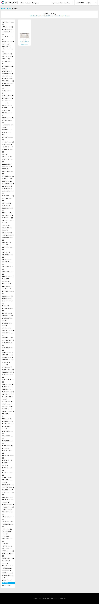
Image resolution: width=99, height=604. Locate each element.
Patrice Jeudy (6, 8)
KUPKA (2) (7, 313)
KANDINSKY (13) (8, 292)
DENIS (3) (7, 186)
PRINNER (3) (7, 445)
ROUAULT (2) (7, 474)
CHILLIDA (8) (7, 138)
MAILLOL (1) (8, 372)
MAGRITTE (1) (8, 369)
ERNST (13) (6, 213)
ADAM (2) (8, 23)
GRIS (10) (6, 252)
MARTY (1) (7, 389)
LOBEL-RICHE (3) (6, 363)
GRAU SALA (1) (7, 248)
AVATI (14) (7, 54)
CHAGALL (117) (6, 133)
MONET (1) (7, 409)
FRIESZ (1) (7, 232)
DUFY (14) (6, 203)
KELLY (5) (7, 296)
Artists (22, 3)
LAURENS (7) (7, 338)
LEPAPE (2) (7, 357)
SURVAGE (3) (8, 504)
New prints (35, 3)
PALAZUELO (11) (7, 415)
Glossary (61, 598)
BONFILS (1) (7, 78)
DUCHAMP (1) (7, 200)
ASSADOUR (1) (6, 46)
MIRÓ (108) (7, 404)
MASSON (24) (8, 391)
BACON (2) (7, 56)
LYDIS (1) (7, 367)
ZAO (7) (6, 585)
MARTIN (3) (7, 387)
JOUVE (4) (6, 288)
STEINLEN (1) (8, 501)
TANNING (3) (7, 513)
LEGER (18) (7, 352)
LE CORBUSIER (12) (8, 340)
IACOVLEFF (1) (5, 280)
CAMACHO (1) (8, 117)
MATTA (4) (7, 401)
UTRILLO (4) (8, 551)
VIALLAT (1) (7, 565)
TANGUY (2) (7, 509)
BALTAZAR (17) (7, 62)
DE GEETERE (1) (7, 160)
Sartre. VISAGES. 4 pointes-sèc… (24, 42)
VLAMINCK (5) (7, 577)
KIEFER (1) (7, 298)
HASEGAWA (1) (7, 268)
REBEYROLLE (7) (7, 452)
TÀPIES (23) (7, 521)
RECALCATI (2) (8, 457)
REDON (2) (7, 460)
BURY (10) (6, 110)
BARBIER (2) (7, 66)
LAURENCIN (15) (7, 334)
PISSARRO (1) (7, 432)
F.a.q (65, 598)
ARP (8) (5, 44)
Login (88, 2)
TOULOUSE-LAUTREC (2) (7, 539)
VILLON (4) (7, 573)
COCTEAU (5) (7, 147)
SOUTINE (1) (7, 490)
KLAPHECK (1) (7, 302)
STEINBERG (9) (7, 497)
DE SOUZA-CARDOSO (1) (7, 171)
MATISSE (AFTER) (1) (7, 398)
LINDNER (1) (7, 360)
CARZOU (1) (7, 130)
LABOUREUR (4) (7, 319)
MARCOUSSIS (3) (8, 381)
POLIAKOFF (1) (7, 437)
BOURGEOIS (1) (8, 87)
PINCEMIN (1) (7, 427)
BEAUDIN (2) (7, 73)
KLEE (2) (5, 306)
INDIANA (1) (7, 286)
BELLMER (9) (7, 76)
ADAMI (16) (7, 27)
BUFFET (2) (7, 108)
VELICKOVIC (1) (6, 562)
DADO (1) (5, 154)
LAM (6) (6, 328)
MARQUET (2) (8, 384)
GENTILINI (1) (7, 239)
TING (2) (7, 529)
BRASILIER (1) (8, 95)
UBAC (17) (6, 548)
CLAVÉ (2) (7, 144)
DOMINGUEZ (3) (8, 192)
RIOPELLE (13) (7, 469)
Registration (80, 2)
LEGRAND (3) (7, 355)
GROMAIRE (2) (7, 256)
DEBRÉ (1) (7, 178)
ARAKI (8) (8, 41)
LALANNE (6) (7, 324)
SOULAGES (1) (8, 487)
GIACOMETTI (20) (6, 244)
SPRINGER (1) (8, 493)
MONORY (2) (8, 411)
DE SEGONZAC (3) (7, 165)
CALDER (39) (7, 114)
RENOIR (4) (6, 464)
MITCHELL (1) (7, 406)
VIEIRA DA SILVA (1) (7, 569)
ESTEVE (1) (7, 215)
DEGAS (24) (7, 181)
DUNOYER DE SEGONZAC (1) (7, 208)
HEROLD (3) (7, 276)
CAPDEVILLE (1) (7, 121)
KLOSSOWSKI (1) (8, 309)
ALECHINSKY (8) (8, 33)
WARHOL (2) (7, 580)
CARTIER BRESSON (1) (8, 126)
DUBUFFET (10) (8, 196)
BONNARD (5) (8, 81)
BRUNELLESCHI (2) (7, 102)
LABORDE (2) (7, 315)
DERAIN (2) (7, 188)
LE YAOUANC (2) (7, 349)
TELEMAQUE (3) (7, 525)
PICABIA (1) (7, 421)
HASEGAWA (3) (7, 273)
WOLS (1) (5, 583)
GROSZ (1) (7, 259)
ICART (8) (6, 284)
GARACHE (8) (8, 235)
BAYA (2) (4, 68)
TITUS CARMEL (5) (7, 533)
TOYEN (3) (5, 543)
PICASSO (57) (7, 423)
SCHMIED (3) (7, 481)
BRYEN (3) (7, 105)
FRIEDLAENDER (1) (7, 229)
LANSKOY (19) (8, 330)
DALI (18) (7, 157)
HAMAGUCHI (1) (7, 263)
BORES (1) (7, 83)
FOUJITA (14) (7, 224)
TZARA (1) (7, 546)
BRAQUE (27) (7, 92)
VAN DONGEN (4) (8, 555)
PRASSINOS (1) (7, 442)
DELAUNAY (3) (8, 183)
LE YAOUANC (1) (7, 344)
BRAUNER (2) (7, 98)
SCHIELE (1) (7, 477)
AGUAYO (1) (7, 29)
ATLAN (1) (7, 50)
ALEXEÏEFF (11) (8, 38)
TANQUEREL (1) (7, 518)
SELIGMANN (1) (8, 485)
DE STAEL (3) (8, 176)
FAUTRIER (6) (7, 218)
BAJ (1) (6, 59)
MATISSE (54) (7, 394)
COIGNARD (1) (7, 151)
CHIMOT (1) (8, 142)
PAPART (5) (6, 418)
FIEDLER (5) (8, 220)
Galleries (28, 3)
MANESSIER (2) (7, 376)
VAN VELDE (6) (8, 558)
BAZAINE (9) (7, 71)
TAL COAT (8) (8, 507)
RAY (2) (5, 448)
